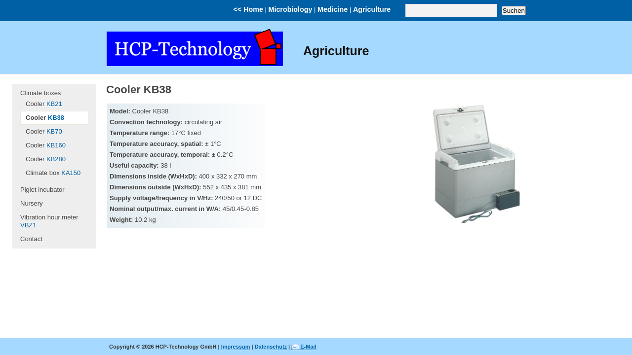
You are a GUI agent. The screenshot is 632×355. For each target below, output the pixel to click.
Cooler (44, 103)
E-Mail (308, 347)
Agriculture (372, 9)
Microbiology (291, 9)
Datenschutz (271, 347)
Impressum (235, 347)
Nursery (31, 203)
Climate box (53, 173)
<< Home (248, 9)
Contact (31, 239)
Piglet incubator (42, 189)
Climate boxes (40, 93)
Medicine (332, 9)
